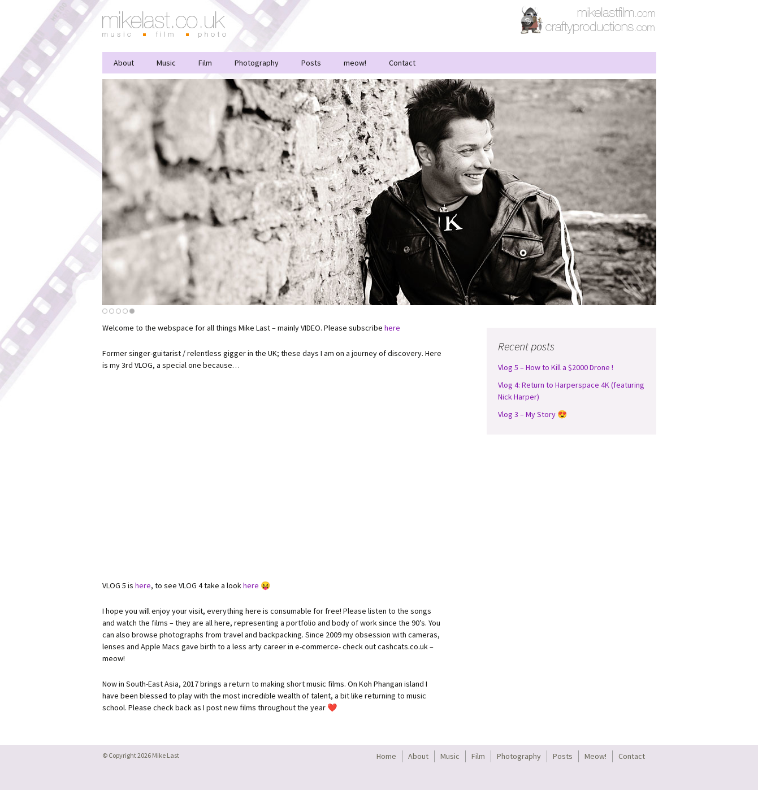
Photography (257, 63)
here (392, 328)
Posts (311, 63)
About (124, 63)
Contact (402, 63)
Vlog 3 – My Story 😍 (532, 414)
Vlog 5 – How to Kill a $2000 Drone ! (555, 367)
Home (386, 756)
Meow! (595, 756)
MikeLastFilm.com (616, 11)
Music (166, 63)
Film (205, 63)
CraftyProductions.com (588, 20)
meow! (355, 63)
